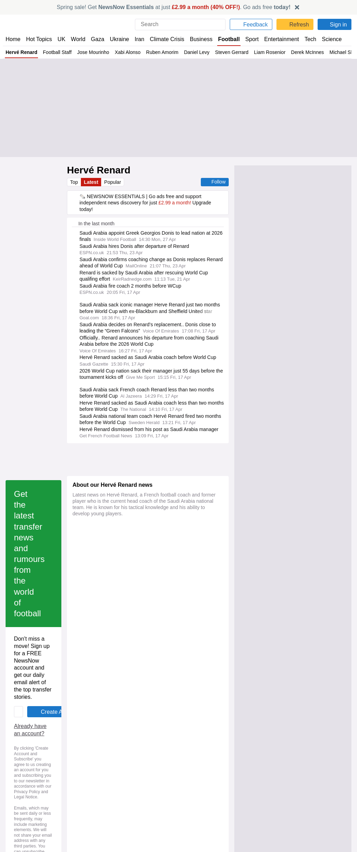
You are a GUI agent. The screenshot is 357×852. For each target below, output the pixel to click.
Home (13, 39)
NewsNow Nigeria (112, 760)
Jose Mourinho (94, 52)
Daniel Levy (200, 52)
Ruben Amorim (165, 52)
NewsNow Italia (110, 773)
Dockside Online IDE (202, 766)
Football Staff (58, 52)
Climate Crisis (163, 39)
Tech (305, 39)
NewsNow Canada (113, 779)
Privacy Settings (287, 773)
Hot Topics (39, 39)
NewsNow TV (20, 773)
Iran (136, 39)
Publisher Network (201, 747)
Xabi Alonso (130, 52)
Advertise (192, 754)
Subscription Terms (290, 766)
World (77, 39)
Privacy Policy (96, 608)
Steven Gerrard (234, 52)
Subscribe (17, 766)
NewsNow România (114, 766)
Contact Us (18, 760)
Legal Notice (131, 608)
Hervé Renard (21, 52)
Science (326, 39)
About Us (16, 754)
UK (61, 39)
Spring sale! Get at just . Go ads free (174, 7)
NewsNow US (108, 754)
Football (225, 39)
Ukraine (117, 39)
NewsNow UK (107, 747)
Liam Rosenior (272, 52)
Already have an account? (106, 583)
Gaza (96, 39)
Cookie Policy (283, 754)
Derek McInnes (310, 52)
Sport (248, 39)
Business (197, 39)
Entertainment (277, 39)
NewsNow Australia (114, 786)
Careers (190, 760)
